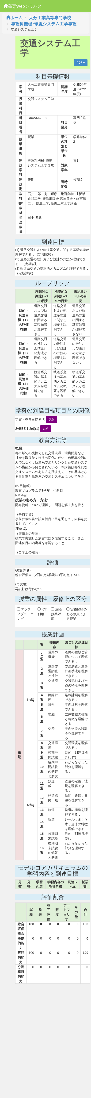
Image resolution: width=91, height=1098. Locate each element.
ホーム (14, 17)
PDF (81, 62)
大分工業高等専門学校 (50, 17)
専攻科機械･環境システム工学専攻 (43, 24)
